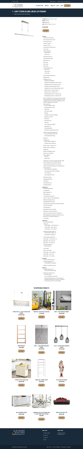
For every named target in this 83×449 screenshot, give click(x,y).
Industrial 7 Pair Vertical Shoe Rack (41, 311)
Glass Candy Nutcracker (61, 379)
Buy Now (46, 30)
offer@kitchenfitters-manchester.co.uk (63, 1)
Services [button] (46, 5)
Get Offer (67, 5)
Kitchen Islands (54, 19)
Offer (45, 439)
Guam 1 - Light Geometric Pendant (61, 311)
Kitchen (48, 19)
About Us (53, 5)
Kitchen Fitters (39, 5)
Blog (58, 5)
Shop (62, 5)
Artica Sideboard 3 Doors (21, 412)
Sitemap (68, 447)
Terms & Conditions (56, 447)
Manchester (54, 1)
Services (46, 437)
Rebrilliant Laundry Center (41, 379)
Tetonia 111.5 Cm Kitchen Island (21, 379)
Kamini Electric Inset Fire (61, 412)
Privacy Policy (63, 447)
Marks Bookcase (21, 345)
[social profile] (17, 1)
